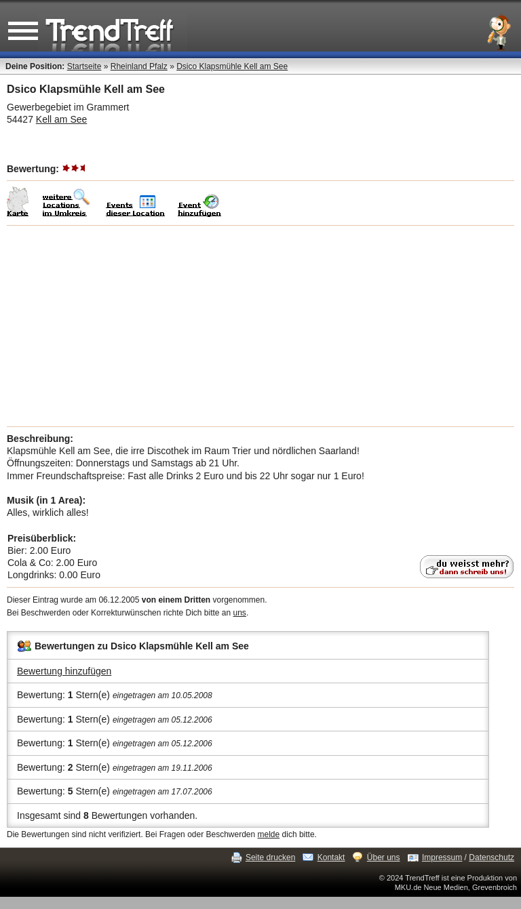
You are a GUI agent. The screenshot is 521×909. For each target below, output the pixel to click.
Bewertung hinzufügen (64, 671)
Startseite (84, 66)
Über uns (383, 857)
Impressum (442, 857)
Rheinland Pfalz (139, 66)
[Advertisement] (260, 326)
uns (239, 613)
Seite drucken (270, 857)
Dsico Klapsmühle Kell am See (232, 66)
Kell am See (61, 119)
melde (269, 834)
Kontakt (331, 857)
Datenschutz (491, 857)
